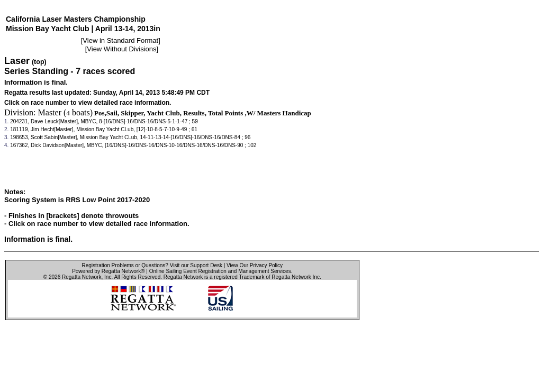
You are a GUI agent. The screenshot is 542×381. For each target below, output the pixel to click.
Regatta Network (81, 277)
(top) (39, 62)
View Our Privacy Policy (255, 265)
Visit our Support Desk (196, 265)
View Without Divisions (121, 49)
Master (49, 112)
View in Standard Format (120, 40)
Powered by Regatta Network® (108, 271)
